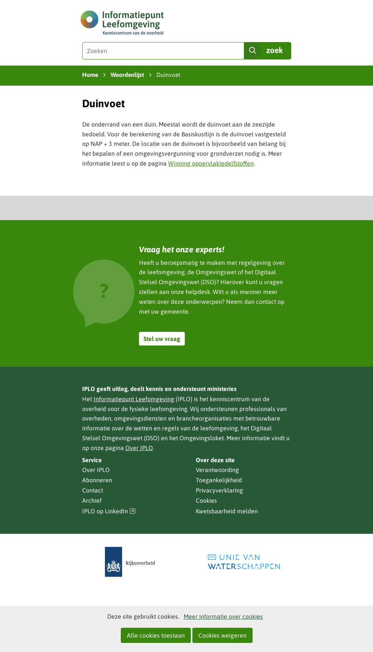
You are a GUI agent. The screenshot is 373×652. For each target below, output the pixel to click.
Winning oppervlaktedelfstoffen (211, 163)
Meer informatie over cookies (223, 616)
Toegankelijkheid (219, 480)
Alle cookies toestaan (156, 635)
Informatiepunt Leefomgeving (134, 399)
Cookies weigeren (222, 635)
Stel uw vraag (162, 338)
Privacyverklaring (219, 490)
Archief (91, 500)
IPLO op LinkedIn (109, 511)
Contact (92, 490)
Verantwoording (217, 469)
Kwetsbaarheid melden (227, 511)
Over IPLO (139, 447)
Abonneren (97, 480)
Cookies (206, 500)
